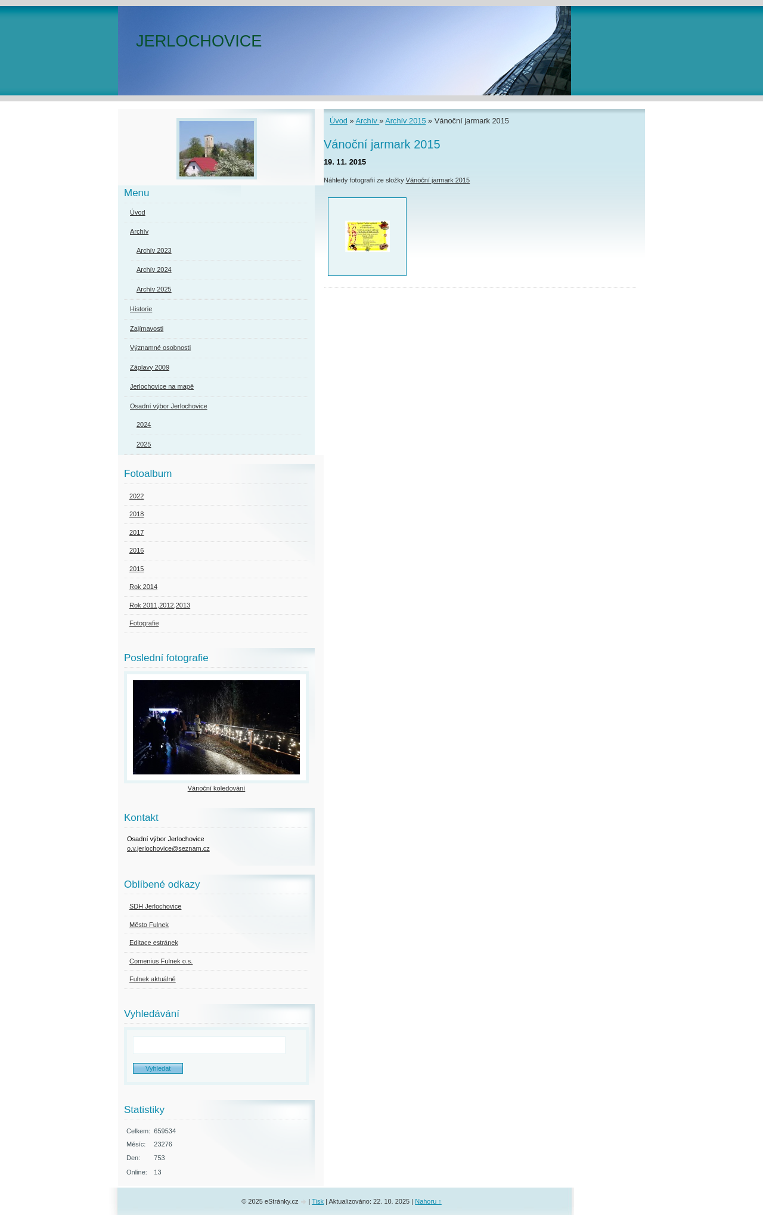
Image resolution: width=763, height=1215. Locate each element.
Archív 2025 (154, 289)
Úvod (339, 120)
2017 (136, 532)
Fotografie (144, 623)
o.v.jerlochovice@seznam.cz (168, 848)
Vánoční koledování (217, 788)
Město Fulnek (149, 924)
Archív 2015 (405, 120)
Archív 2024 (154, 269)
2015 (136, 568)
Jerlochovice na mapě (162, 386)
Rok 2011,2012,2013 (159, 605)
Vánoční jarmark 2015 (438, 180)
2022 (136, 496)
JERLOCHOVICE (199, 41)
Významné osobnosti (160, 347)
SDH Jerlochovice (155, 906)
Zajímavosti (146, 328)
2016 (136, 550)
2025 (144, 444)
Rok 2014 (143, 586)
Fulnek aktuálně (152, 978)
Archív (367, 120)
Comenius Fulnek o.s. (161, 961)
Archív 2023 (154, 250)
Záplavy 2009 (149, 367)
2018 (136, 513)
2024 (144, 424)
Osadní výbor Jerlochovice (168, 406)
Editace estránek (153, 942)
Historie (141, 308)
